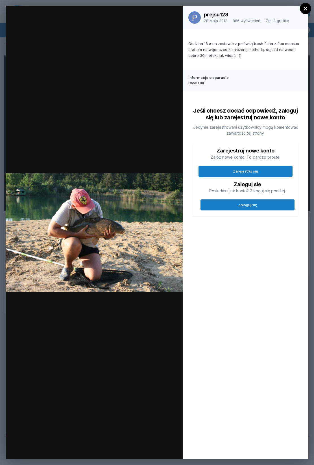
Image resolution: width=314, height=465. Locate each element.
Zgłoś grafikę (277, 20)
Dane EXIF (196, 83)
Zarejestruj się (245, 171)
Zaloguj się (247, 205)
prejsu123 (216, 15)
